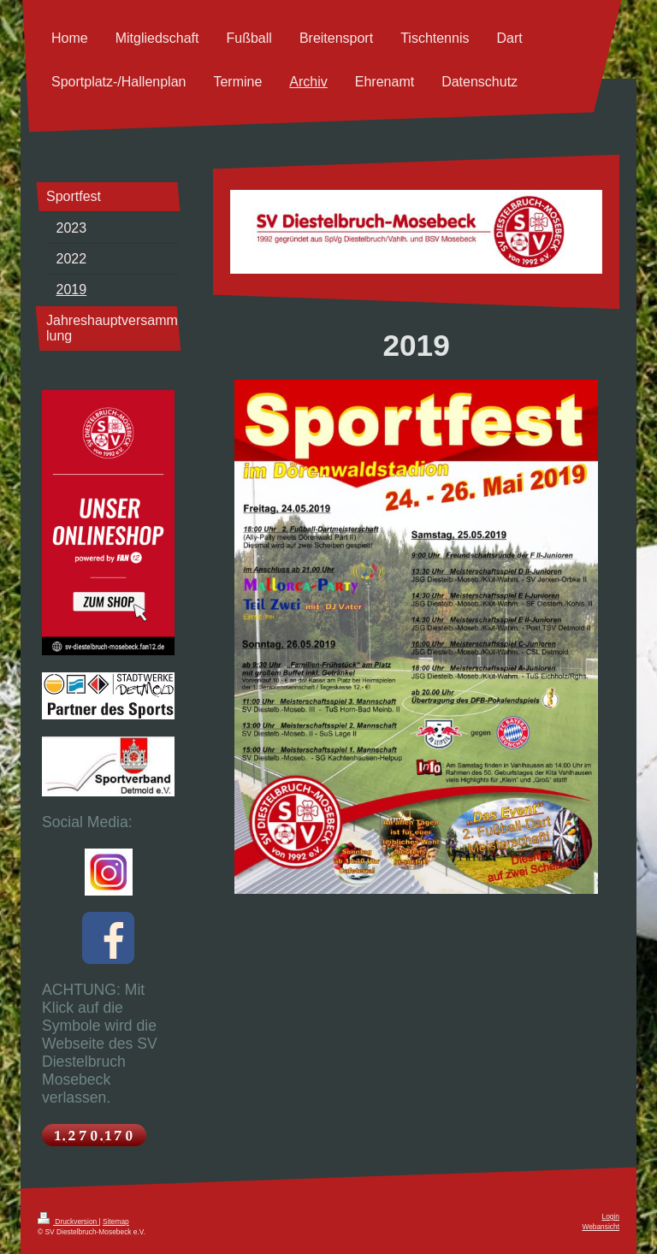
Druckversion (68, 1221)
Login (611, 1216)
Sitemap (116, 1221)
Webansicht (600, 1226)
